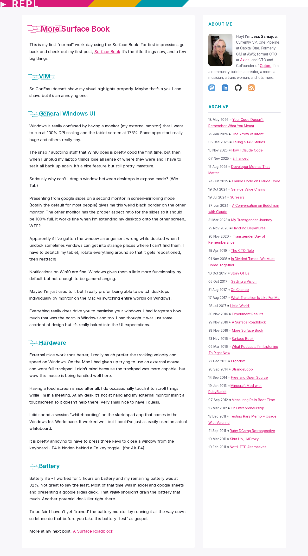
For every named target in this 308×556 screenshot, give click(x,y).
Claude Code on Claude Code (256, 181)
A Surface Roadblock (249, 322)
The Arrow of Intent (247, 134)
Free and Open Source (249, 377)
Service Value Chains (248, 189)
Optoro (265, 65)
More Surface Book (247, 330)
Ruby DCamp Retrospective (252, 431)
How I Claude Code (247, 150)
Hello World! (240, 306)
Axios (245, 60)
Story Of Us (240, 273)
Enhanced (241, 158)
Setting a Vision (244, 281)
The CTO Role (242, 250)
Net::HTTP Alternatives (248, 447)
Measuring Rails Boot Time (253, 400)
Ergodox (238, 361)
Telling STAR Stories (248, 142)
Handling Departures (249, 228)
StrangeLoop (242, 369)
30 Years (237, 197)
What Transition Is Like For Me (255, 297)
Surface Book (243, 338)
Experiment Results (247, 314)
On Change (240, 290)
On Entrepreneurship (247, 408)
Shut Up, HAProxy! (244, 439)
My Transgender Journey (251, 220)
